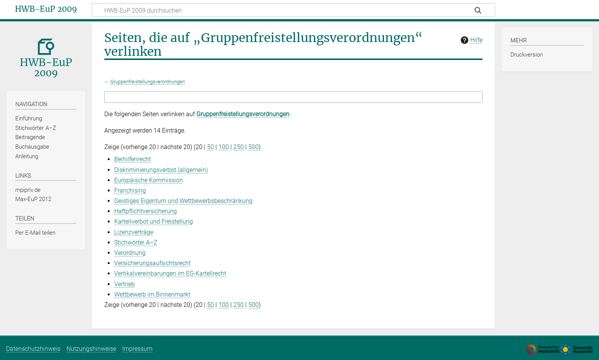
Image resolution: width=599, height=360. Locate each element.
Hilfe (470, 40)
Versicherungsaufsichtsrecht (152, 263)
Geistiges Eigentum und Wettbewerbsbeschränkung (183, 200)
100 (224, 147)
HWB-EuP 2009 (46, 9)
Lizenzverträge (133, 232)
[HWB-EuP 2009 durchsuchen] (293, 9)
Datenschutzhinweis (33, 348)
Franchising (130, 190)
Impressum (137, 348)
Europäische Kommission (148, 180)
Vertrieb (124, 284)
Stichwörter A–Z (135, 242)
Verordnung (130, 252)
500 (253, 147)
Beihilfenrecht (132, 159)
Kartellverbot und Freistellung (153, 221)
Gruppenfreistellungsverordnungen (147, 81)
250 (238, 147)
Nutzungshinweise (91, 348)
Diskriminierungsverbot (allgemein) (161, 170)
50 (210, 147)
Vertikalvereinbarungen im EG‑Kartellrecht (170, 273)
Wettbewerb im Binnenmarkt (152, 294)
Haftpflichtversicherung (145, 211)
